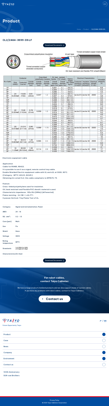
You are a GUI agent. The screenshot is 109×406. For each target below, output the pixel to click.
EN (105, 321)
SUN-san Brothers (11, 375)
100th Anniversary (11, 372)
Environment (9, 358)
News (6, 346)
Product (7, 334)
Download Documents (53, 45)
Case (6, 340)
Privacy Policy (54, 400)
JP (101, 321)
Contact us (8, 365)
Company (8, 352)
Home (79, 29)
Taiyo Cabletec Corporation (8, 4)
